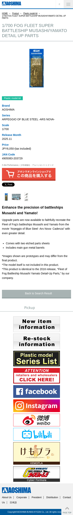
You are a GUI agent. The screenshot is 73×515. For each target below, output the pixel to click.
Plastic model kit (30, 13)
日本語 (13, 502)
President (37, 497)
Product (15, 13)
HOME (5, 13)
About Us (6, 497)
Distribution (52, 497)
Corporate (21, 497)
